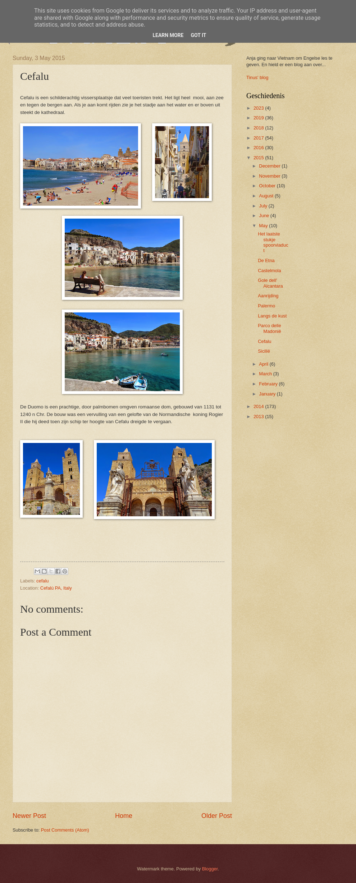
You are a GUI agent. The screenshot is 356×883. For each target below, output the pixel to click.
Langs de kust (272, 316)
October (268, 185)
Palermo (266, 305)
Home (123, 815)
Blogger (210, 868)
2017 (259, 138)
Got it (198, 35)
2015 (259, 157)
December (270, 166)
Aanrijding (268, 295)
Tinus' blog (257, 77)
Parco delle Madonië (269, 328)
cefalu (42, 581)
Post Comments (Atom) (65, 830)
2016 (259, 147)
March (266, 373)
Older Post (216, 815)
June (264, 215)
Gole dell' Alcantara (270, 283)
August (267, 195)
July (263, 206)
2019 (259, 117)
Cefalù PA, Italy (56, 588)
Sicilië (264, 351)
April (264, 364)
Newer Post (29, 815)
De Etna (266, 260)
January (268, 394)
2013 (259, 416)
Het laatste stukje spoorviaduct (273, 242)
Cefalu (264, 341)
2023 (259, 108)
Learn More (167, 35)
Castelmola (269, 270)
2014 (259, 406)
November (270, 176)
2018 (259, 128)
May (264, 225)
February (269, 383)
